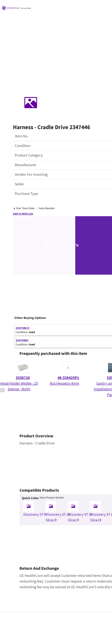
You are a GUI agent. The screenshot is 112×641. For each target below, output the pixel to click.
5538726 (23, 377)
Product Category (29, 155)
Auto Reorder (47, 208)
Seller (19, 184)
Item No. (21, 136)
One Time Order (25, 208)
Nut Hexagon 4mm (64, 383)
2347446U (22, 340)
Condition (23, 145)
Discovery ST (34, 514)
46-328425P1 (68, 377)
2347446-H (22, 328)
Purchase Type (26, 193)
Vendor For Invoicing (31, 174)
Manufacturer (25, 164)
